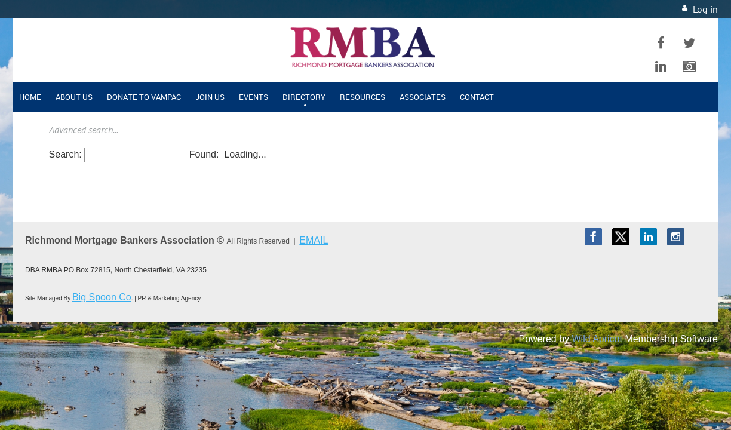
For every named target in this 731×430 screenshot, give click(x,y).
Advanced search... (83, 130)
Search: (65, 154)
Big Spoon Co (101, 297)
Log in (705, 9)
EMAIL (313, 240)
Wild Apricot (597, 339)
